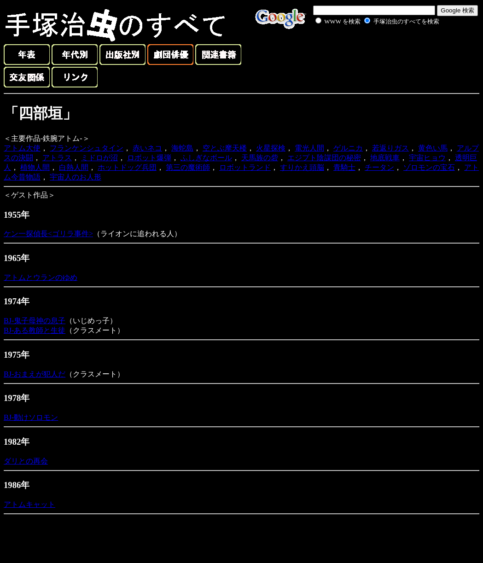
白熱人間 (73, 167)
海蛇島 (182, 148)
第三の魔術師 (188, 167)
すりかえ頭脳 (302, 167)
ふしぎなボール (206, 158)
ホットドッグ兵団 (127, 167)
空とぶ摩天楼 (225, 148)
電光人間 (309, 148)
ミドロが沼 (99, 158)
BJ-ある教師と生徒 (34, 330)
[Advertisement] (367, 48)
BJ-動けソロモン (31, 417)
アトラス (57, 158)
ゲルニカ (348, 148)
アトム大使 (22, 148)
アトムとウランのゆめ (40, 277)
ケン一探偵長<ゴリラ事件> (48, 234)
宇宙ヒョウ (427, 158)
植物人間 (35, 167)
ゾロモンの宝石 (429, 167)
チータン (379, 167)
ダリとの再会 (26, 461)
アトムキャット (29, 504)
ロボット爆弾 (149, 158)
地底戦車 (385, 158)
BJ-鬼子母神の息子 (34, 321)
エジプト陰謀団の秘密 (324, 158)
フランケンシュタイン (86, 148)
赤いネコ (147, 148)
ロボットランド (245, 167)
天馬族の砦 (259, 158)
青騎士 (344, 167)
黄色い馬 (433, 148)
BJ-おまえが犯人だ (34, 374)
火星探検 (270, 148)
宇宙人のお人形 (75, 177)
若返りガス (390, 148)
